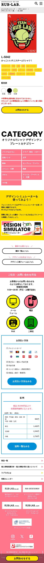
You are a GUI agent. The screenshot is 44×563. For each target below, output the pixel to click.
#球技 (14, 70)
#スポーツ (6, 70)
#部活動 (30, 70)
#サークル (30, 74)
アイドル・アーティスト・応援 (31, 176)
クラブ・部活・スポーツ (32, 152)
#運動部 (12, 74)
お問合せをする (22, 110)
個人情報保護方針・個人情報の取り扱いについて (19, 467)
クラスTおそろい (8, 152)
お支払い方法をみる (22, 381)
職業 (24, 169)
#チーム (22, 70)
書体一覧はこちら (22, 251)
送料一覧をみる (22, 446)
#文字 (4, 74)
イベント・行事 (8, 169)
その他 (4, 183)
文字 (24, 157)
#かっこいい (31, 66)
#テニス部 (6, 78)
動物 (4, 163)
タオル (4, 175)
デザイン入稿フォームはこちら (22, 262)
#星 (23, 66)
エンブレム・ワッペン (31, 163)
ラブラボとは (6, 473)
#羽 (13, 66)
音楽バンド (6, 157)
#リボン (38, 70)
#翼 (18, 66)
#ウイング (6, 66)
